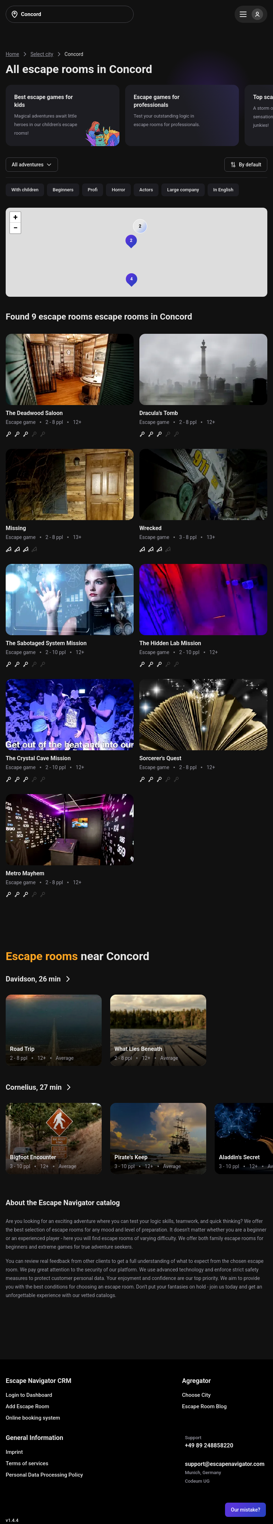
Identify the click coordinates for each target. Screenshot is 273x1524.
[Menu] (251, 14)
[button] (131, 240)
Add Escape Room (27, 1406)
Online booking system (33, 1418)
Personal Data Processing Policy (44, 1475)
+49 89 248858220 (209, 1445)
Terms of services (27, 1463)
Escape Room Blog (204, 1406)
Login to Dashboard (29, 1395)
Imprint (14, 1452)
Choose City (196, 1395)
